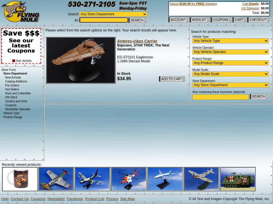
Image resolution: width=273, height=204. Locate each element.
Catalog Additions (16, 81)
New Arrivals (13, 77)
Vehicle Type (11, 113)
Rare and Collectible (18, 93)
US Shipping (250, 8)
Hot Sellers (12, 89)
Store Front (8, 69)
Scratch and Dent (16, 101)
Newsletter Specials (17, 109)
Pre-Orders (12, 85)
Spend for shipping (193, 3)
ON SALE (11, 97)
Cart (250, 3)
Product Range (12, 117)
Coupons (10, 105)
